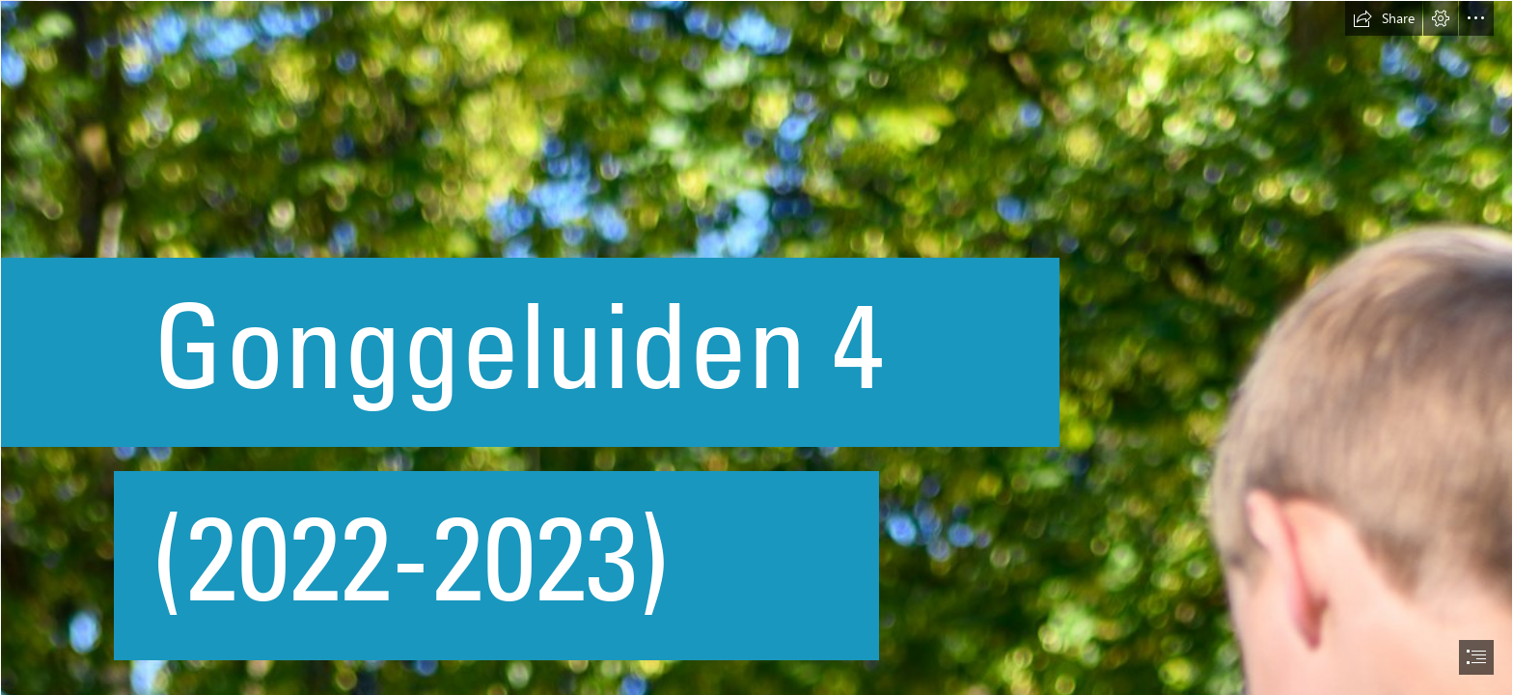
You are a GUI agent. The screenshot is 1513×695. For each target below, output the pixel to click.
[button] (1383, 18)
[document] (756, 347)
